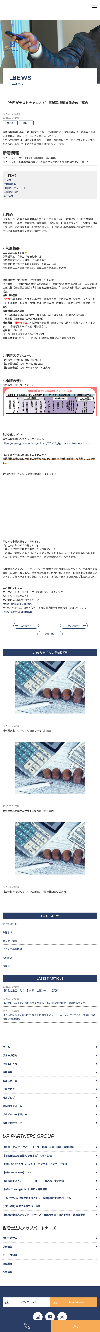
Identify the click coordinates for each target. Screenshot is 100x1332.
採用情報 (7, 1072)
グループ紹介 (10, 1055)
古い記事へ (26, 625)
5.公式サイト (11, 195)
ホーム (6, 1047)
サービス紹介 (10, 1255)
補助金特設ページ (12, 1123)
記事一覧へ (50, 634)
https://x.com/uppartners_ (18, 611)
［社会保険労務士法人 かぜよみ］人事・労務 (27, 1155)
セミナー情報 (10, 940)
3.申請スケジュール (15, 188)
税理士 (26, 122)
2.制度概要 (10, 184)
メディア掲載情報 (12, 949)
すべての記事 (10, 924)
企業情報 (7, 1272)
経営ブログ (9, 1097)
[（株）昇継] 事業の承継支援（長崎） (23, 1206)
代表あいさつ (10, 1064)
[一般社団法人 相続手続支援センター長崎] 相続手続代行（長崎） (38, 1197)
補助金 (10, 122)
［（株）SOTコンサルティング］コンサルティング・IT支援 (35, 1164)
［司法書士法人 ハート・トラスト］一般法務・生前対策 (33, 1181)
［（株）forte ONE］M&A (17, 1172)
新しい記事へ (74, 625)
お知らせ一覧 (10, 1080)
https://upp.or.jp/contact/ (17, 603)
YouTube (8, 957)
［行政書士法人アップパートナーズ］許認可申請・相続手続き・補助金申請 (44, 1214)
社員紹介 (7, 1263)
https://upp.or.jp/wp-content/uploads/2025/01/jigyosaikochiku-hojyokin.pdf (47, 443)
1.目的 (7, 180)
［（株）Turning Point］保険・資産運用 (25, 1189)
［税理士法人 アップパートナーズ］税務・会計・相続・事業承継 (38, 1147)
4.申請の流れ (11, 192)
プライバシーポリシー (15, 1114)
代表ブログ (9, 1089)
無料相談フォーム (12, 1106)
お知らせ (7, 932)
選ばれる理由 (10, 1238)
